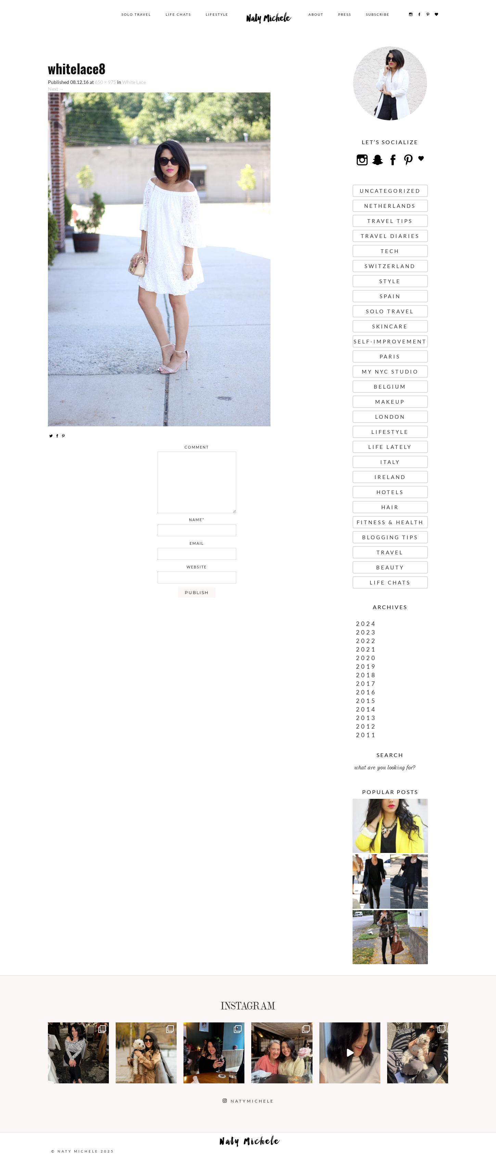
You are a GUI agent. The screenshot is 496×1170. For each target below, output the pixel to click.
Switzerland (390, 266)
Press (344, 14)
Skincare (390, 326)
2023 (366, 632)
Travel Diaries (390, 236)
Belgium (390, 386)
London (390, 417)
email (197, 543)
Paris (390, 356)
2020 (366, 658)
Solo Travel (136, 14)
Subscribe (378, 14)
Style (390, 281)
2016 (366, 692)
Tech (390, 251)
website (197, 567)
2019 (366, 666)
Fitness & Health (390, 522)
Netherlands (390, 206)
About (315, 14)
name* (196, 519)
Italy (390, 462)
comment (197, 447)
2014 (366, 709)
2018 (366, 675)
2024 (366, 623)
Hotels (390, 492)
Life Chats (178, 14)
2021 (366, 649)
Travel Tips (390, 221)
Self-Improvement (390, 341)
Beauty (390, 567)
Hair (390, 507)
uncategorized (390, 191)
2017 (366, 683)
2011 (366, 735)
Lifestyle (217, 14)
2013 (366, 717)
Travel (390, 552)
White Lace (134, 82)
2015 (366, 700)
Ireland (390, 477)
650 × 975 (105, 82)
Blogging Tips (390, 537)
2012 (366, 726)
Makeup (390, 402)
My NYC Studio (390, 371)
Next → (56, 89)
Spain (390, 296)
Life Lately (390, 447)
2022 (366, 640)
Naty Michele (268, 20)
